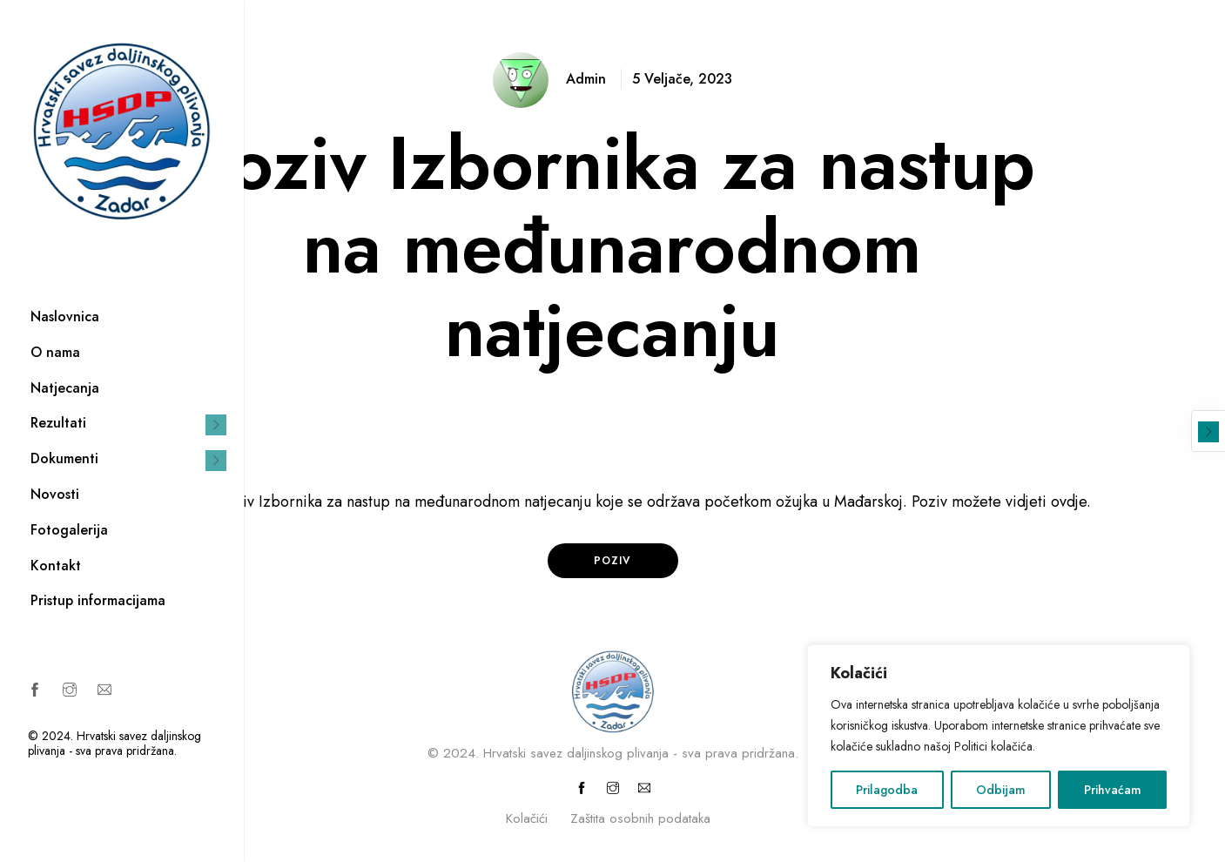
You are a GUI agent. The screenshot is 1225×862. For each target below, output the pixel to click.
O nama (55, 352)
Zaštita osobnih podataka (640, 818)
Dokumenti (64, 458)
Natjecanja (64, 388)
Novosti (54, 494)
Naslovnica (64, 316)
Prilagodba (887, 789)
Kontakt (55, 566)
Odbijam (1001, 789)
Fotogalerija (69, 530)
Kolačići (527, 818)
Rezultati (58, 423)
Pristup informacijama (97, 600)
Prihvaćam (1112, 789)
